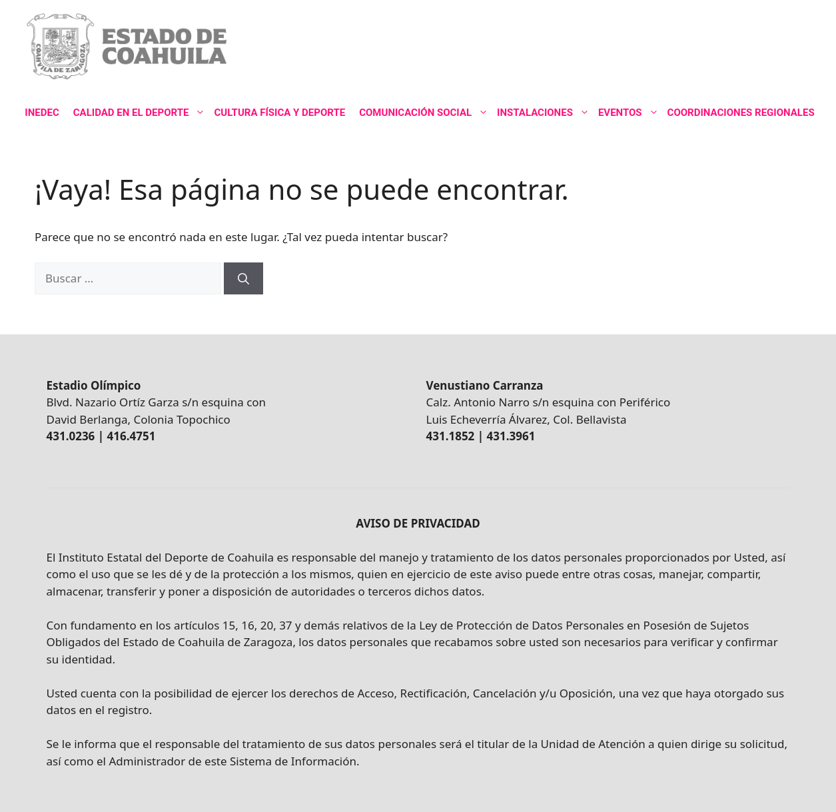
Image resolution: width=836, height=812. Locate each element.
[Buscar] (243, 278)
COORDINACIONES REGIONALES (741, 113)
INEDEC (42, 113)
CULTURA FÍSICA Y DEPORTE (279, 113)
